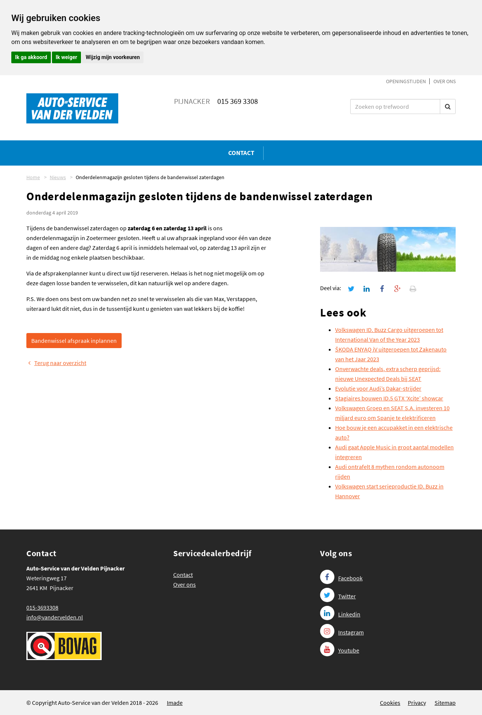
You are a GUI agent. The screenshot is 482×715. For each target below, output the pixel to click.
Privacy (417, 702)
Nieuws (58, 177)
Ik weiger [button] (66, 57)
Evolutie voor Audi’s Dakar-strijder (378, 388)
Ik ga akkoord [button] (31, 57)
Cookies (390, 702)
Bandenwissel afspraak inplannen (74, 340)
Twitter (338, 596)
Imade (175, 702)
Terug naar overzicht (56, 363)
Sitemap (445, 702)
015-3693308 (42, 607)
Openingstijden (406, 81)
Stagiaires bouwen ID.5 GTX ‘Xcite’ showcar (389, 398)
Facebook (341, 578)
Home (33, 177)
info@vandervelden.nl (54, 617)
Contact (241, 153)
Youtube (339, 650)
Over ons (444, 81)
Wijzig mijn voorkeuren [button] (112, 57)
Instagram (342, 632)
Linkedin (340, 614)
